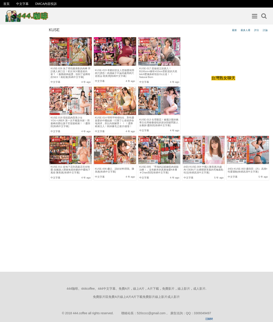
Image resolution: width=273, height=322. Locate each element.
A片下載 (153, 288)
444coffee (88, 288)
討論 (265, 30)
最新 (234, 30)
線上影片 (184, 288)
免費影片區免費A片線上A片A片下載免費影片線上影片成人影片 (136, 297)
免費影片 (168, 288)
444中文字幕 (106, 288)
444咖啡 (72, 288)
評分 (256, 30)
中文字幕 (22, 4)
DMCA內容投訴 (46, 4)
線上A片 (138, 288)
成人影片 (199, 288)
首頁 (6, 4)
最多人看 (245, 30)
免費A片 (124, 288)
